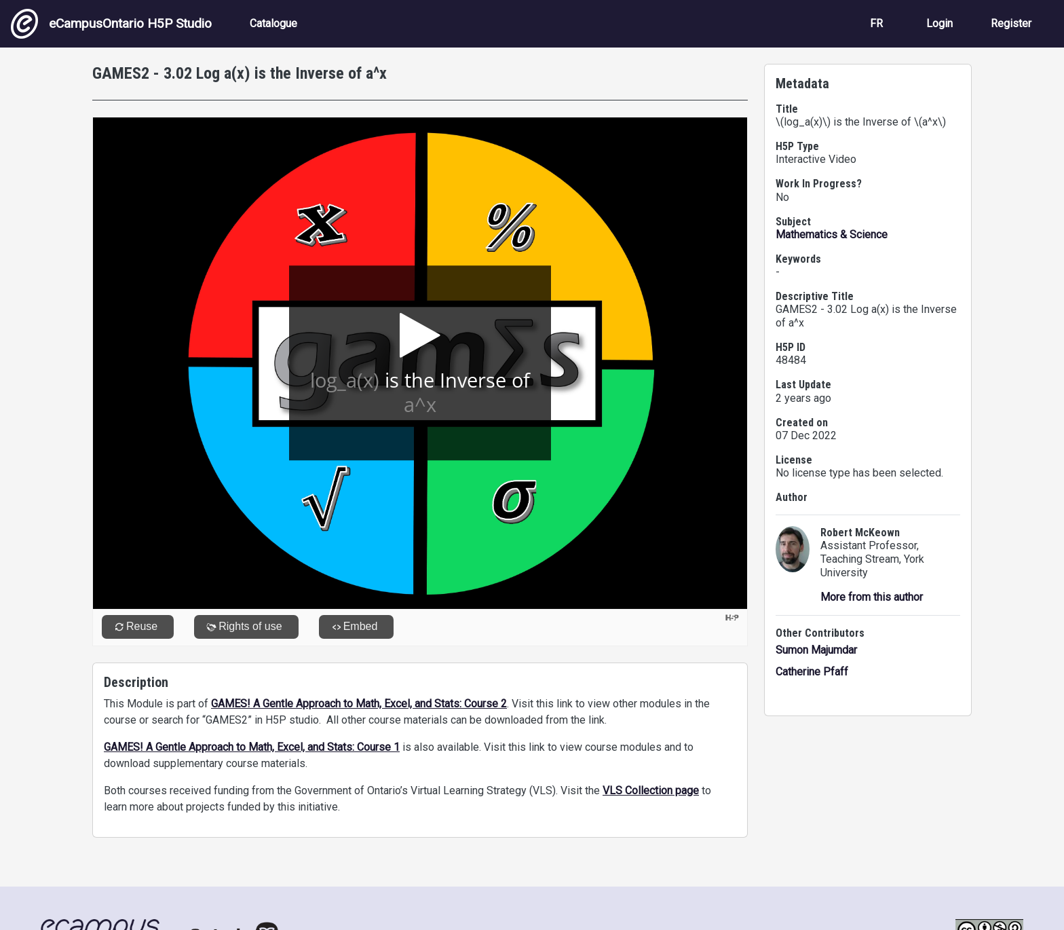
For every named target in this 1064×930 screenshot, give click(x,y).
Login (939, 23)
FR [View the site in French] (876, 23)
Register (1011, 23)
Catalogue (273, 23)
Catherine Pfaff (812, 671)
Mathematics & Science (832, 234)
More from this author (871, 597)
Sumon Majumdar (816, 650)
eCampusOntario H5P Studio (111, 24)
